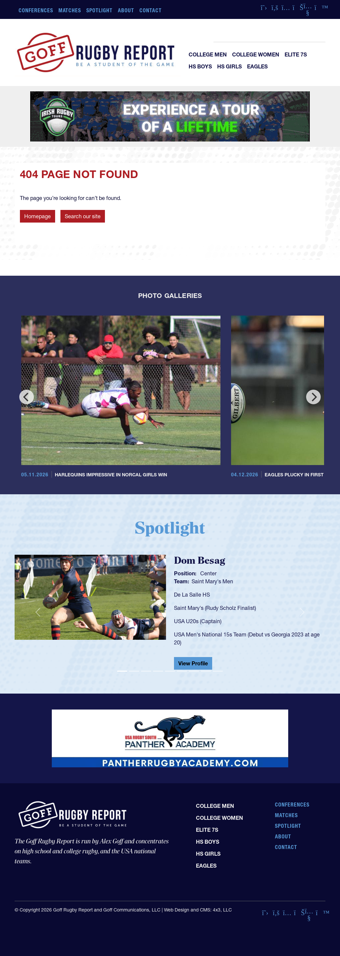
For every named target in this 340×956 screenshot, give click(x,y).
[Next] (313, 397)
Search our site (83, 216)
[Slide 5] (170, 671)
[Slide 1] (122, 671)
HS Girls (229, 66)
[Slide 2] (134, 671)
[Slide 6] (182, 671)
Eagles (257, 66)
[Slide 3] (146, 671)
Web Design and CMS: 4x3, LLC (198, 910)
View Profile (193, 663)
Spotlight (99, 10)
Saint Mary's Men (212, 581)
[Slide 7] (194, 671)
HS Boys (200, 66)
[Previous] (26, 397)
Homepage (37, 216)
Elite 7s (296, 54)
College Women (255, 54)
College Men (208, 54)
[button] (38, 612)
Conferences (36, 10)
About (126, 10)
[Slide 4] (158, 671)
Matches (69, 10)
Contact (150, 10)
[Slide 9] (218, 671)
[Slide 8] (206, 671)
